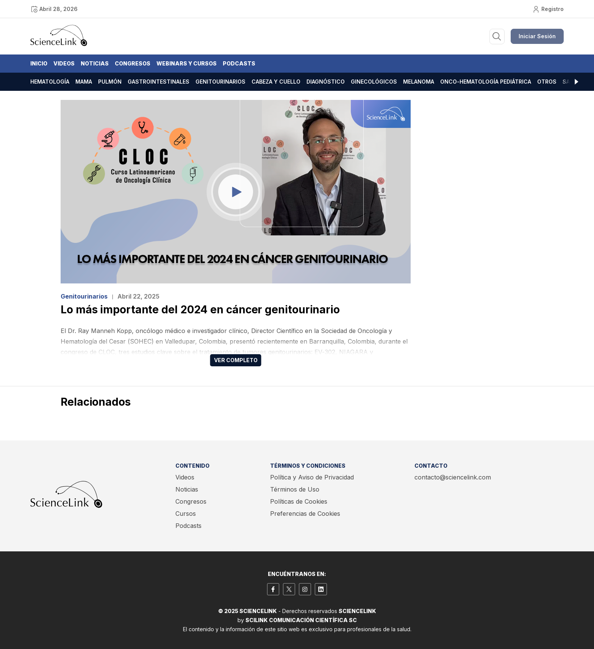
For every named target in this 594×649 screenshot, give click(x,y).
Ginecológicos (374, 81)
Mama (83, 81)
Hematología (49, 81)
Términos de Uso (294, 489)
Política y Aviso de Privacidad (312, 477)
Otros (546, 81)
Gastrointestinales (158, 81)
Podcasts (239, 63)
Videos (64, 63)
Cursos (185, 513)
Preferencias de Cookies (305, 513)
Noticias (95, 63)
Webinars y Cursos (186, 63)
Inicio (38, 63)
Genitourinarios (220, 81)
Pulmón (110, 81)
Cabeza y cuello (276, 81)
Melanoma (418, 81)
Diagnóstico (325, 81)
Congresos (132, 63)
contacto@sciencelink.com (452, 477)
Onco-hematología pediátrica (485, 81)
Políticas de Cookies (298, 501)
